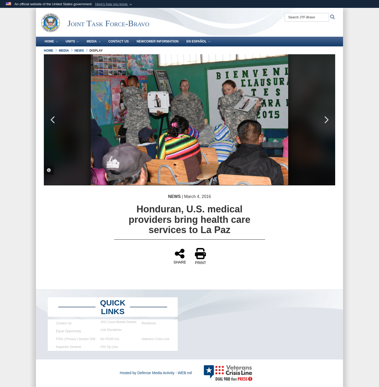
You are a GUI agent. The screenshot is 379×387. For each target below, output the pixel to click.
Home (51, 41)
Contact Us (118, 41)
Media (94, 41)
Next (326, 120)
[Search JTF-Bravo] (307, 17)
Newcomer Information (157, 41)
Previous (53, 120)
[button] (114, 4)
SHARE (179, 256)
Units (72, 41)
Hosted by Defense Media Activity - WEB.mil (156, 373)
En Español (198, 41)
